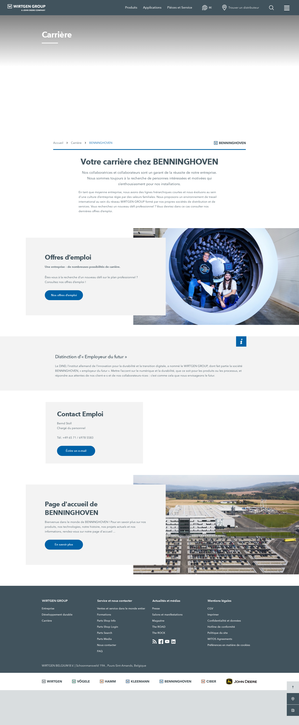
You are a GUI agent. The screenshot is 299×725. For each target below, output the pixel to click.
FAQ (100, 651)
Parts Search (104, 633)
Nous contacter (106, 645)
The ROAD (159, 627)
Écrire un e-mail (76, 451)
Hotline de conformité (221, 627)
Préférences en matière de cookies (228, 645)
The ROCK (158, 633)
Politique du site (217, 633)
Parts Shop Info (106, 621)
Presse (156, 609)
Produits (131, 8)
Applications (152, 8)
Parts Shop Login (107, 627)
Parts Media (104, 639)
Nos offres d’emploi (64, 295)
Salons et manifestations (167, 615)
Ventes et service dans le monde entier (121, 609)
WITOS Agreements (219, 639)
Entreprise (48, 609)
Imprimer (213, 615)
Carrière (47, 621)
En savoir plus (64, 545)
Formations (104, 615)
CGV (210, 609)
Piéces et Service (179, 8)
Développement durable (57, 615)
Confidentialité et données (224, 621)
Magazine (158, 621)
